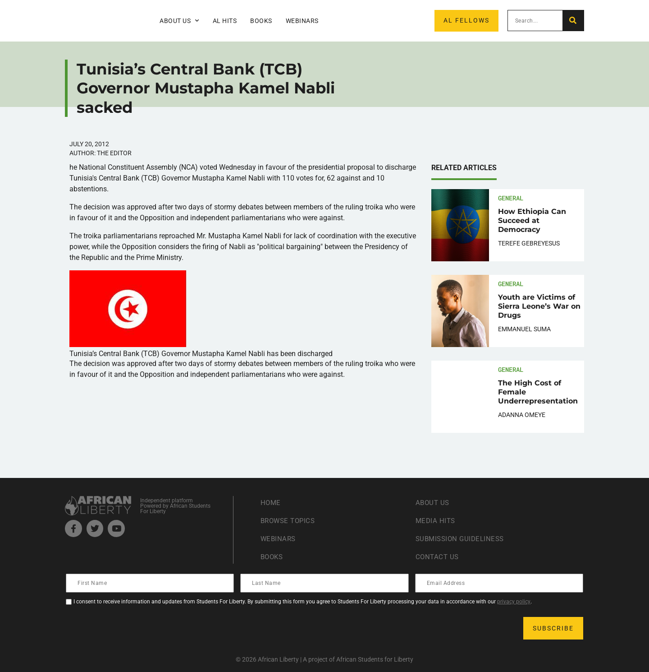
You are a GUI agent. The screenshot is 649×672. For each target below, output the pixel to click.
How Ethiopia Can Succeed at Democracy (532, 220)
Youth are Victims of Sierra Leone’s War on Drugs (539, 306)
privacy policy (513, 601)
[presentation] (135, 628)
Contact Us (438, 556)
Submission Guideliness (462, 538)
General (510, 198)
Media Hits (436, 520)
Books (261, 20)
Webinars (302, 20)
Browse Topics (290, 520)
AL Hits (225, 20)
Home (271, 502)
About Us (179, 21)
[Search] (573, 20)
